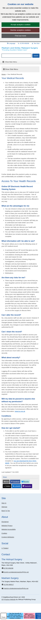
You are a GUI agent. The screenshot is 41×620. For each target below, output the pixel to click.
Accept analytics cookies (20, 25)
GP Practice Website (9, 599)
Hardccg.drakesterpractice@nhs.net (15, 588)
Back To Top (6, 511)
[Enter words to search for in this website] (16, 56)
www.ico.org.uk (20, 411)
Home (4, 74)
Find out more (20, 36)
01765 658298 (23, 43)
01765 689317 (8, 584)
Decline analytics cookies (20, 30)
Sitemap (4, 507)
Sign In (4, 503)
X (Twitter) (5, 548)
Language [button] (11, 43)
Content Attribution (8, 537)
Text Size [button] (35, 43)
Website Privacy (7, 525)
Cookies (4, 533)
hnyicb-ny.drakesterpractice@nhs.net (15, 572)
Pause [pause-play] (4, 617)
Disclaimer (5, 522)
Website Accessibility (9, 529)
